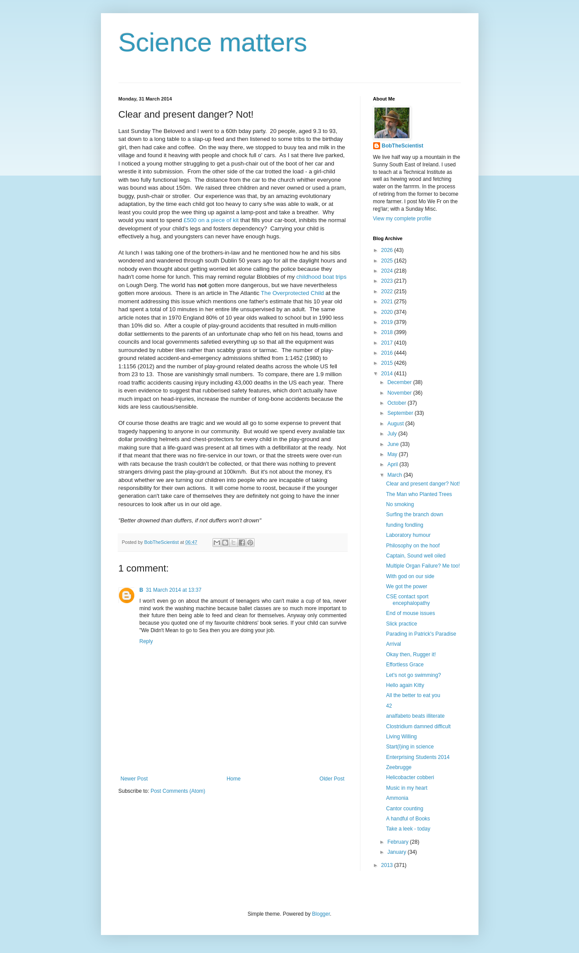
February (398, 842)
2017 (387, 343)
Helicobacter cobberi (410, 777)
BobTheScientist (403, 146)
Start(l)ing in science (410, 747)
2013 (387, 865)
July (392, 434)
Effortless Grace (405, 665)
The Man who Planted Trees (419, 494)
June (393, 444)
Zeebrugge (398, 767)
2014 (387, 373)
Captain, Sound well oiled (415, 556)
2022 (387, 291)
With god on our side (410, 576)
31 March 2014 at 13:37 (173, 590)
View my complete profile (402, 219)
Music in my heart (406, 788)
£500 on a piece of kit (210, 220)
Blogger (321, 914)
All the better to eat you (413, 695)
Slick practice (401, 624)
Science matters (213, 42)
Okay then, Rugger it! (410, 654)
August (396, 424)
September (400, 413)
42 (389, 706)
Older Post (332, 779)
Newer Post (134, 779)
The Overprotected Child (292, 293)
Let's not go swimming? (413, 675)
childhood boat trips (321, 276)
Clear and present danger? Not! (423, 484)
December (400, 382)
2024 (387, 271)
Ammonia (397, 798)
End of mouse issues (410, 613)
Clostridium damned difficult (418, 726)
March (395, 475)
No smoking (400, 504)
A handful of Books (408, 819)
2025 (387, 261)
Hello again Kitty (405, 685)
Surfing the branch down (414, 514)
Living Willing (401, 737)
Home (234, 779)
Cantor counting (404, 809)
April (393, 464)
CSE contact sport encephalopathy (408, 599)
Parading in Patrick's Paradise (421, 634)
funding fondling (404, 525)
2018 (387, 332)
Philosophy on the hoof (412, 546)
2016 (387, 353)
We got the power (406, 586)
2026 (387, 250)
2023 (387, 281)
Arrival (393, 644)
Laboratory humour (408, 535)
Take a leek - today (408, 829)
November (400, 393)
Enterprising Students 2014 (418, 757)
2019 (387, 322)
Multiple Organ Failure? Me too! (423, 566)
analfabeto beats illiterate (415, 716)
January (397, 852)
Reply (146, 641)
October (397, 403)
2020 (387, 312)
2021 (387, 301)
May (393, 454)
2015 (387, 363)
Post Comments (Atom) (178, 791)
